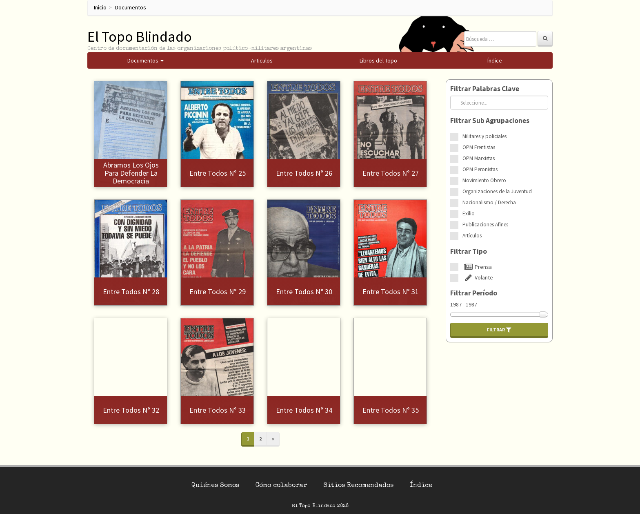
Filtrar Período (473, 292)
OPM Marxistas (478, 158)
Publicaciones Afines (485, 224)
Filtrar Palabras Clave (484, 88)
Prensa (477, 266)
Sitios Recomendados (358, 486)
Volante (477, 277)
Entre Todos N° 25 (217, 173)
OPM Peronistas (480, 169)
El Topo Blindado (139, 36)
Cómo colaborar (281, 486)
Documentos (130, 7)
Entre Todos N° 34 (304, 410)
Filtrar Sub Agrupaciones (489, 120)
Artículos (472, 235)
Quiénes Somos (215, 486)
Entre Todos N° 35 (390, 410)
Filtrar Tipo (468, 251)
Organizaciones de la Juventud (497, 191)
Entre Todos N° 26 (304, 173)
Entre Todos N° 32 (131, 410)
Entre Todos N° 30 (304, 291)
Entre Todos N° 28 (131, 291)
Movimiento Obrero (484, 180)
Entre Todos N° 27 (390, 173)
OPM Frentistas (478, 147)
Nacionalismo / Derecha (489, 202)
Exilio (468, 213)
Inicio (100, 7)
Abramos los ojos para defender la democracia (131, 173)
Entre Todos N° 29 (217, 291)
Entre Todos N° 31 (390, 291)
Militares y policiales (484, 136)
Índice (421, 486)
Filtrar (499, 329)
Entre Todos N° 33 (217, 410)
